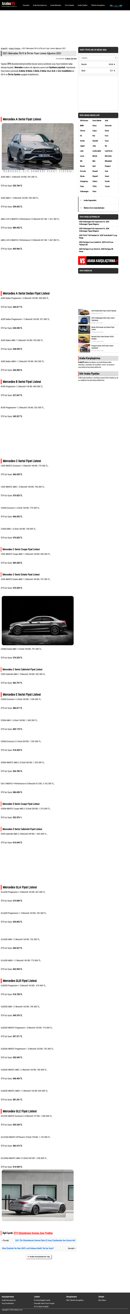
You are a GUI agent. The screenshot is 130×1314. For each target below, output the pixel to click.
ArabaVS (4, 48)
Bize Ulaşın (102, 1300)
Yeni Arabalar (69, 5)
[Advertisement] (62, 28)
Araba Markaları (55, 5)
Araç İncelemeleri (8, 1303)
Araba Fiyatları (83, 5)
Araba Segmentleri (90, 200)
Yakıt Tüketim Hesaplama (74, 1300)
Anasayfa (26, 5)
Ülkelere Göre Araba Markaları (94, 208)
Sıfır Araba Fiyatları (89, 373)
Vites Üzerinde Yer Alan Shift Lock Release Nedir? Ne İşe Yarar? (28, 1248)
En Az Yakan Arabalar (41, 1307)
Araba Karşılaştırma (40, 5)
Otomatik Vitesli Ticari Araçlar (44, 1303)
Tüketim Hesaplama (98, 5)
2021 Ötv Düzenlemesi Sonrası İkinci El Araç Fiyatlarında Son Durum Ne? (45, 1240)
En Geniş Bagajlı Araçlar (42, 1300)
